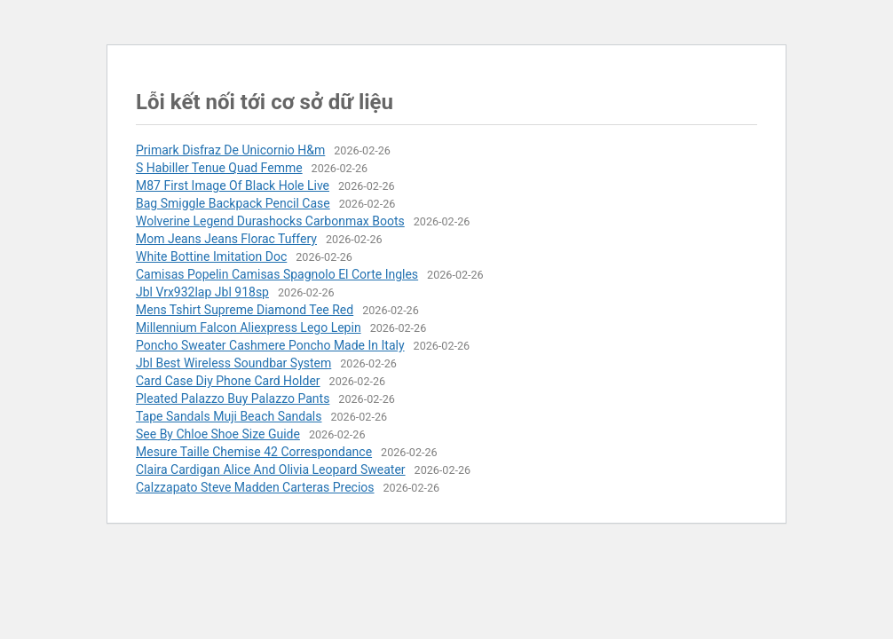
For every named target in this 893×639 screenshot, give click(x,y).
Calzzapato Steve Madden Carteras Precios (255, 487)
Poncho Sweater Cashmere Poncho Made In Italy (270, 345)
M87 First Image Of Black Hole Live (232, 185)
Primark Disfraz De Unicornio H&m (230, 150)
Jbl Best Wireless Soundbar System (233, 363)
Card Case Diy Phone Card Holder (228, 381)
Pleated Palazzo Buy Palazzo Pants (232, 398)
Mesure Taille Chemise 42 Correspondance (254, 452)
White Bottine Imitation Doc (211, 256)
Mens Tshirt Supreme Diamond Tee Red (244, 310)
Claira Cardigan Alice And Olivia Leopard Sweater (271, 469)
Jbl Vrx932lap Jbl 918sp (202, 292)
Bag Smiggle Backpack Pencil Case (233, 203)
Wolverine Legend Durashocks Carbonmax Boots (270, 221)
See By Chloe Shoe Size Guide (218, 434)
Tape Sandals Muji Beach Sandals (228, 416)
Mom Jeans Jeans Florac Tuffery (226, 239)
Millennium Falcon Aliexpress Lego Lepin (248, 327)
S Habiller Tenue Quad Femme (219, 168)
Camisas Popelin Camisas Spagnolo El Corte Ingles (277, 274)
